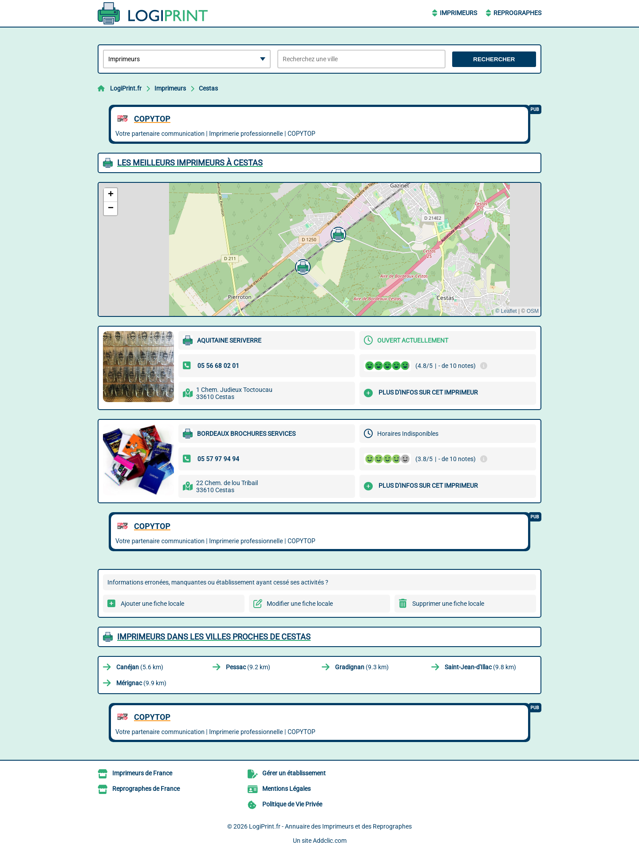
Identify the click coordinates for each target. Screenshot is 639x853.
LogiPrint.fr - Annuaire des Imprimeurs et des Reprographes (330, 826)
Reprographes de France (146, 788)
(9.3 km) (362, 667)
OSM (533, 311)
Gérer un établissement (294, 773)
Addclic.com (330, 840)
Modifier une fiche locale (300, 603)
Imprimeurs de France (142, 773)
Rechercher (494, 59)
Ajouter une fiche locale (152, 603)
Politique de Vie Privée (292, 804)
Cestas (208, 88)
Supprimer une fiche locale (448, 603)
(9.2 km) (248, 667)
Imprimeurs (458, 12)
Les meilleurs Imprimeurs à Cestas (190, 162)
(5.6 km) (139, 667)
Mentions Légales (286, 788)
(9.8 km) (480, 667)
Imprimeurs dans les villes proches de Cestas (214, 636)
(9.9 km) (141, 683)
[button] (301, 265)
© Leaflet (506, 311)
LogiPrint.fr (126, 88)
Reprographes (517, 12)
